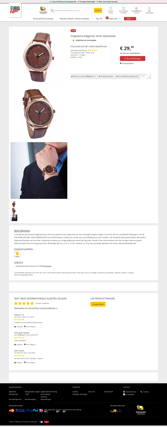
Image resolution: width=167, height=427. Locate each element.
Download (47, 267)
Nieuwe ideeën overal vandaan (74, 18)
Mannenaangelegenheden (23, 276)
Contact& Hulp (110, 10)
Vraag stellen (98, 305)
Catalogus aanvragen (79, 396)
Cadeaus (131, 274)
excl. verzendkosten (133, 55)
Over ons (91, 393)
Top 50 (99, 18)
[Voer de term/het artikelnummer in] (76, 10)
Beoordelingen (46, 401)
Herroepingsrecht (15, 401)
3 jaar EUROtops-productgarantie (64, 2)
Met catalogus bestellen (123, 10)
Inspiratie (113, 18)
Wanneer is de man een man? (36, 274)
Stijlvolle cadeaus (121, 274)
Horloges (94, 274)
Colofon (75, 393)
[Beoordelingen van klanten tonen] (92, 52)
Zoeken (98, 10)
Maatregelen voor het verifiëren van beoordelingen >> (36, 309)
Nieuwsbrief (108, 393)
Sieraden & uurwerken (106, 274)
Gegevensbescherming (49, 393)
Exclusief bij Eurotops (43, 18)
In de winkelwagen (132, 60)
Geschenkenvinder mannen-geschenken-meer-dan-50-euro (68, 274)
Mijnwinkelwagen (149, 10)
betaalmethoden (16, 407)
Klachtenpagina (30, 401)
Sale (129, 18)
